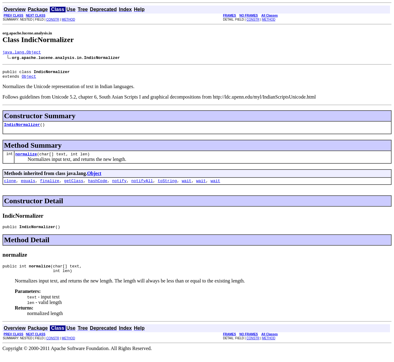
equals (28, 186)
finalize (49, 186)
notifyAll (142, 186)
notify (119, 186)
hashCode (97, 186)
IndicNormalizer (22, 128)
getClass (73, 186)
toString (167, 186)
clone (10, 186)
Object (29, 79)
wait (186, 186)
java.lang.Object (21, 53)
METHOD (68, 19)
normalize (26, 158)
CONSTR (52, 19)
